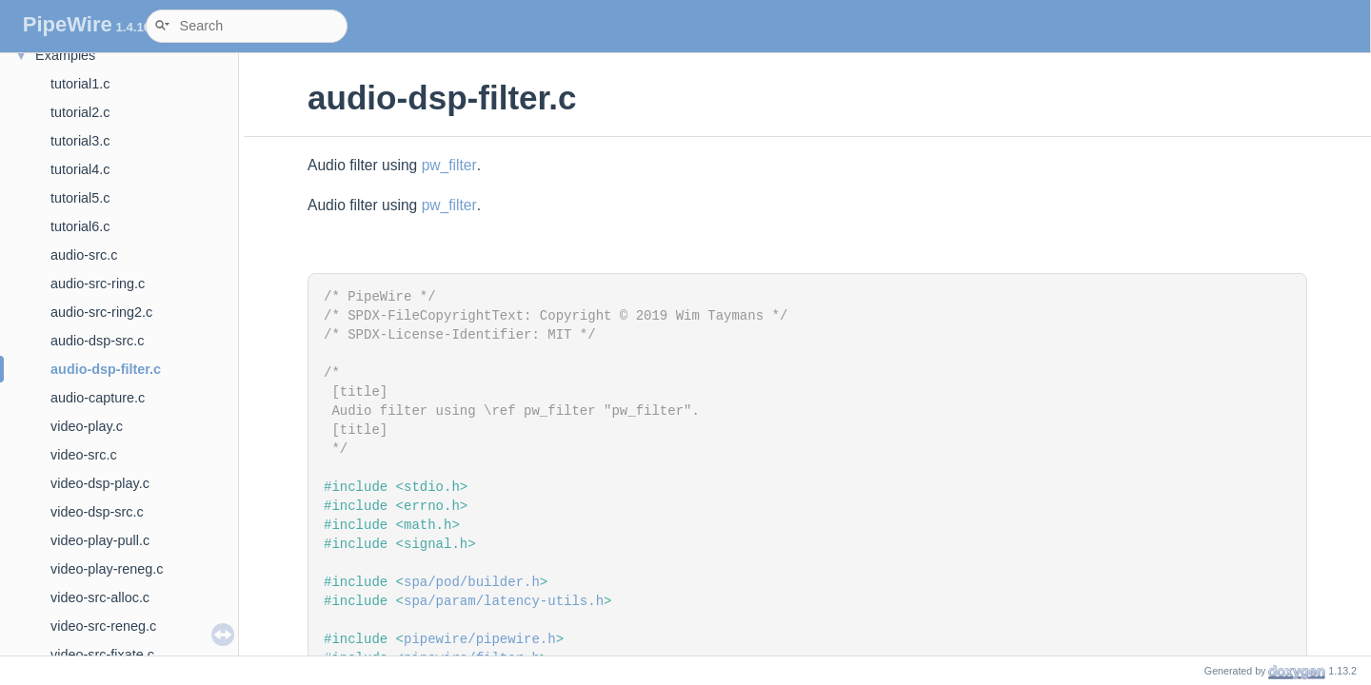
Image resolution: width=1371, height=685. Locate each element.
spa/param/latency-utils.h (504, 601)
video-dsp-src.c (97, 511)
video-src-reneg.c (103, 626)
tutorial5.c (79, 198)
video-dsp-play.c (99, 483)
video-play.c (86, 426)
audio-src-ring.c (97, 283)
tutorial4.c (79, 169)
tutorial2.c (79, 112)
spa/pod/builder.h (472, 582)
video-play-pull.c (99, 540)
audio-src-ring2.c (101, 312)
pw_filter (449, 165)
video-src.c (83, 454)
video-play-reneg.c (106, 569)
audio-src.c (83, 255)
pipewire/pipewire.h (480, 639)
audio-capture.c (97, 397)
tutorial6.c (79, 226)
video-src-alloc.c (99, 597)
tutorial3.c (79, 140)
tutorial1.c (79, 83)
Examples (65, 55)
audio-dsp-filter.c (105, 369)
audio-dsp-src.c (97, 340)
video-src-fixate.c (102, 654)
